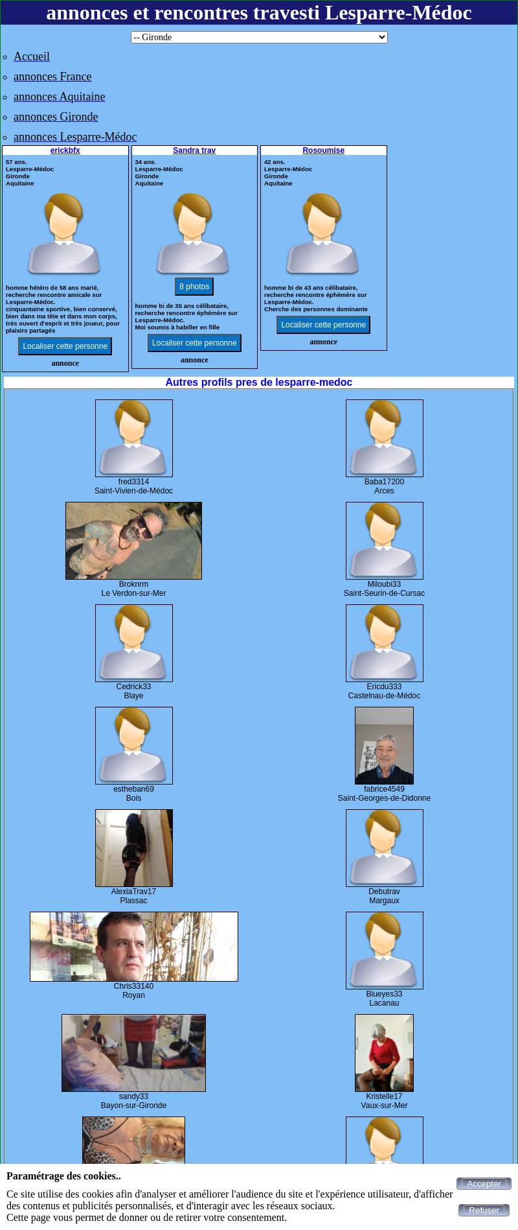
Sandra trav (194, 150)
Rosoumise (323, 150)
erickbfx (65, 150)
